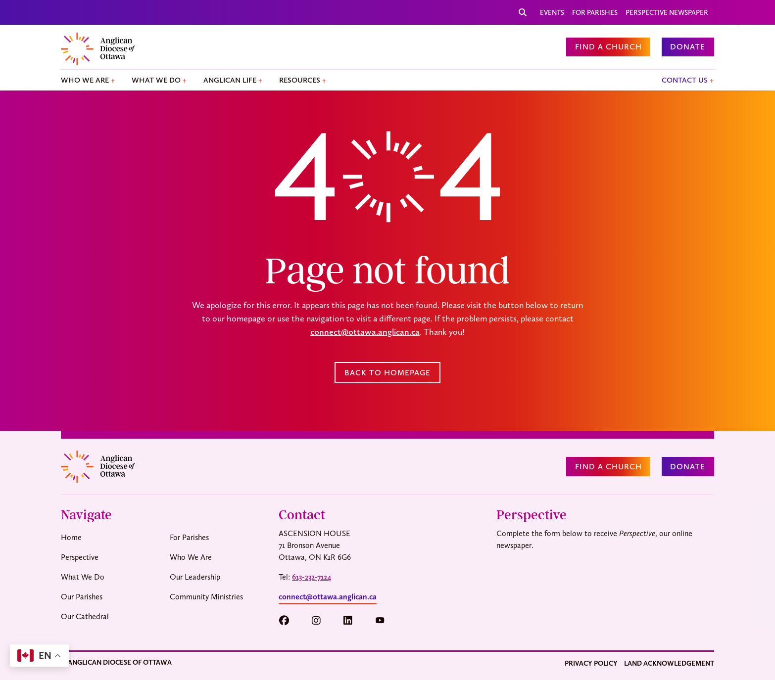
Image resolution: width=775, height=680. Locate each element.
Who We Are (85, 80)
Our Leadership (195, 577)
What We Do (156, 80)
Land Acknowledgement (669, 663)
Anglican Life (229, 80)
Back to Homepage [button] (387, 372)
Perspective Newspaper (667, 12)
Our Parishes (81, 596)
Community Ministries (206, 596)
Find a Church (608, 46)
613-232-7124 (311, 577)
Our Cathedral (85, 616)
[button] (289, 621)
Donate (687, 46)
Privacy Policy (591, 663)
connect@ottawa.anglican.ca (365, 331)
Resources (299, 80)
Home (71, 537)
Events (552, 12)
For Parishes (595, 12)
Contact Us (685, 80)
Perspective (79, 557)
